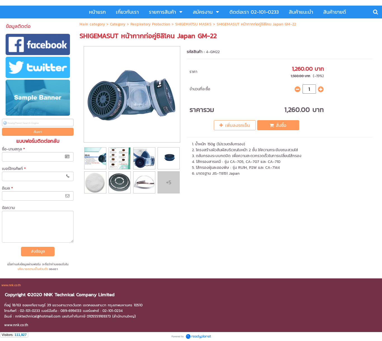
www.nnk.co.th (11, 285)
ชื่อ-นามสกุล (13, 149)
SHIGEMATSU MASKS (193, 24)
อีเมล (7, 188)
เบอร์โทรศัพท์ (14, 169)
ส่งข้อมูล (38, 251)
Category (117, 24)
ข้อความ (8, 208)
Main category (92, 24)
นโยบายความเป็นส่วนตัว (33, 269)
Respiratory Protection (150, 24)
